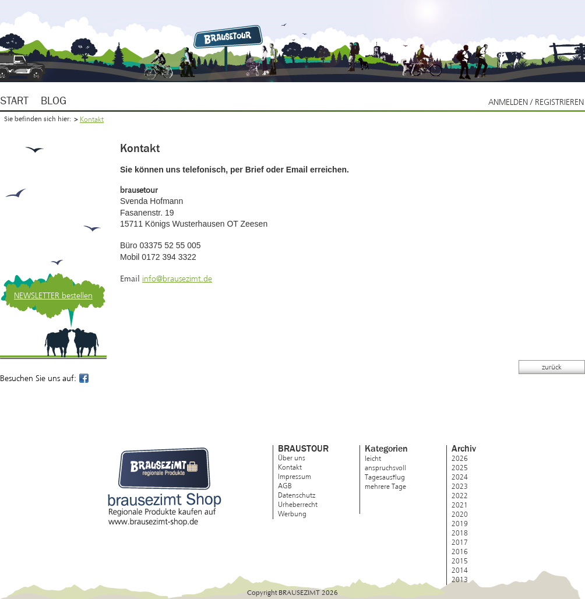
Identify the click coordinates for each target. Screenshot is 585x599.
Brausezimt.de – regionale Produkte (230, 36)
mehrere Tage (385, 486)
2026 (460, 458)
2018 (460, 533)
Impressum (294, 477)
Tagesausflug (385, 477)
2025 (460, 468)
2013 (460, 580)
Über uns (291, 458)
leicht (373, 458)
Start (14, 101)
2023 (460, 486)
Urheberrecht (298, 505)
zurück (552, 367)
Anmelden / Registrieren (536, 102)
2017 (460, 542)
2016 (460, 552)
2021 (460, 505)
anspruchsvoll (385, 468)
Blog (53, 101)
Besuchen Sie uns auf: (45, 378)
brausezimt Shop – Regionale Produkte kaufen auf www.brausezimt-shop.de (164, 487)
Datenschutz (296, 495)
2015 (460, 561)
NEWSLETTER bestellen (53, 296)
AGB (285, 486)
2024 (460, 477)
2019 (460, 524)
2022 (460, 496)
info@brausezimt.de (177, 279)
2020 (460, 514)
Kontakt (92, 119)
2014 (460, 570)
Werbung (292, 514)
